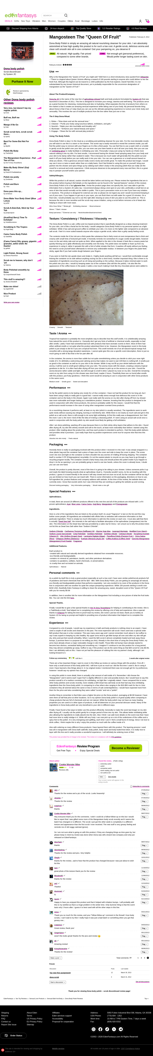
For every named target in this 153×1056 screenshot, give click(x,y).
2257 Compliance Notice (130, 1049)
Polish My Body (11, 151)
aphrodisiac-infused (92, 99)
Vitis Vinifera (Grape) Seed (71, 536)
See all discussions (142, 982)
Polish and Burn (11, 184)
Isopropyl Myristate (120, 531)
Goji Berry (97, 504)
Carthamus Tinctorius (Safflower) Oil (79, 531)
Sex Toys (25, 21)
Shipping (5, 1013)
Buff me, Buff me (12, 117)
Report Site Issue (8, 1025)
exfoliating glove (58, 151)
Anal (77, 21)
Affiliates (56, 1013)
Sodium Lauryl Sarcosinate (60, 534)
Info (101, 21)
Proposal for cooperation (63, 1022)
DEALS (8, 21)
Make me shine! (11, 286)
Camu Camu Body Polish (15, 234)
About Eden (32, 1013)
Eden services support (62, 1016)
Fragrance (77, 541)
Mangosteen (107, 504)
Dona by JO (54, 99)
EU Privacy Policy (34, 1022)
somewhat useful (106, 768)
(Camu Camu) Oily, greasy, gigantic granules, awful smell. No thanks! (20, 243)
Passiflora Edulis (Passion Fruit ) (120, 536)
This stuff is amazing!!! (14, 279)
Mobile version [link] (58, 1049)
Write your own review (12, 302)
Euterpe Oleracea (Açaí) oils (92, 539)
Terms (29, 1016)
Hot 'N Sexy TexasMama (100, 608)
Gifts (16, 21)
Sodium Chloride (56, 531)
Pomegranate (121, 504)
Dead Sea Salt (65, 521)
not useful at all (106, 773)
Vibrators (36, 21)
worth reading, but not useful (110, 770)
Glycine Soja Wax (103, 531)
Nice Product (10, 294)
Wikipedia (144, 77)
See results (112, 777)
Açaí (69, 504)
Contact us (6, 1022)
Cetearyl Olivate (125, 534)
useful (102, 766)
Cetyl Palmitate (79, 534)
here (72, 598)
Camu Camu (86, 504)
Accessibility (57, 1019)
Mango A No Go (11, 125)
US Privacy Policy (34, 1019)
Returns (4, 1016)
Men (44, 21)
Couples (62, 21)
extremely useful (106, 764)
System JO (136, 99)
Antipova (60, 613)
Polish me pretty (11, 177)
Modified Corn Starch (138, 531)
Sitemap (30, 1025)
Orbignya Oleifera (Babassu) (67, 539)
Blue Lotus (76, 504)
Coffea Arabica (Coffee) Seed (118, 539)
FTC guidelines (116, 737)
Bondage (86, 21)
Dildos (70, 21)
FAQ (3, 1019)
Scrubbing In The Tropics (15, 227)
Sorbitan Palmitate (94, 534)
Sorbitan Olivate (110, 534)
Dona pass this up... (13, 191)
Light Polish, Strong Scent (16, 253)
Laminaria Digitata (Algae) (94, 536)
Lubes (95, 21)
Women (52, 21)
